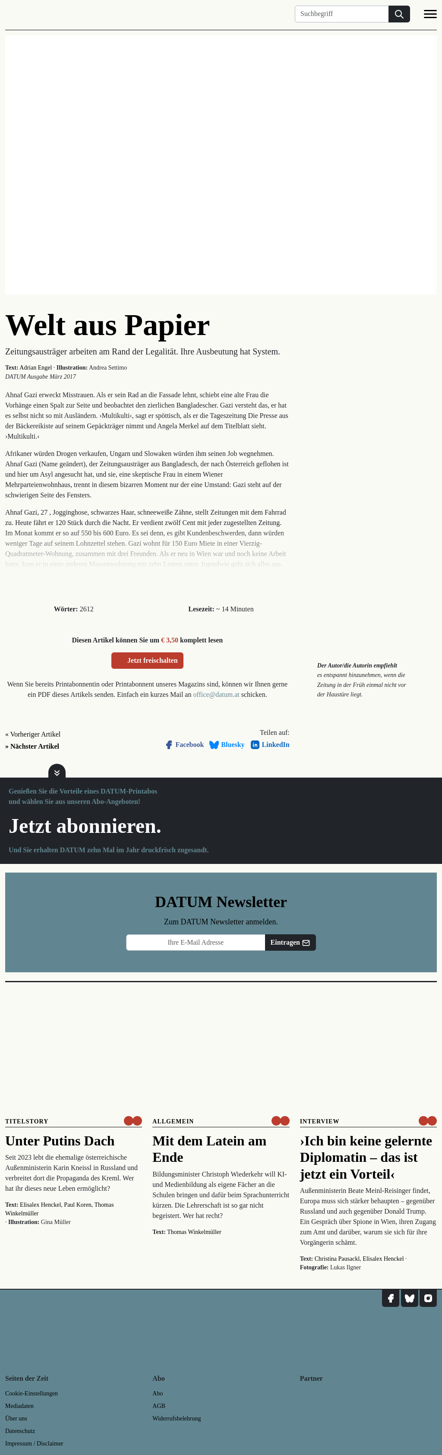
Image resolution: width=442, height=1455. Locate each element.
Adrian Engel (35, 367)
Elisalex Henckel (40, 1205)
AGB (158, 1406)
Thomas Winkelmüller (194, 1232)
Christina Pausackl (337, 1259)
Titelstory (26, 1121)
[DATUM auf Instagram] (428, 1298)
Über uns (16, 1418)
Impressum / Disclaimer (34, 1443)
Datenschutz (20, 1431)
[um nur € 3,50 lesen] (133, 1121)
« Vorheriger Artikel (32, 734)
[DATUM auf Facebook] (390, 1298)
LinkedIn (270, 745)
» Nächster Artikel (32, 746)
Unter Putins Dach (60, 1140)
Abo (157, 1393)
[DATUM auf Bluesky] (409, 1298)
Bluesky (226, 745)
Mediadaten (19, 1406)
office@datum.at (216, 694)
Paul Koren (77, 1205)
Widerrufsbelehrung (176, 1418)
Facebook (184, 745)
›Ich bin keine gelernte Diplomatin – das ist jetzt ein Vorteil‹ (366, 1157)
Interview (320, 1121)
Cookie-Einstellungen (31, 1393)
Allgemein (173, 1121)
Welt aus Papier (107, 325)
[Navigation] (430, 15)
